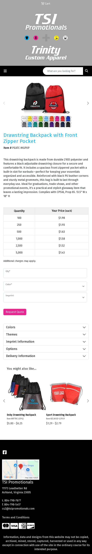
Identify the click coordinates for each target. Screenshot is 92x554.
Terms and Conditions (15, 517)
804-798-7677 (12, 500)
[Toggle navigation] (5, 71)
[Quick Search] (63, 71)
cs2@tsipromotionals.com (18, 508)
